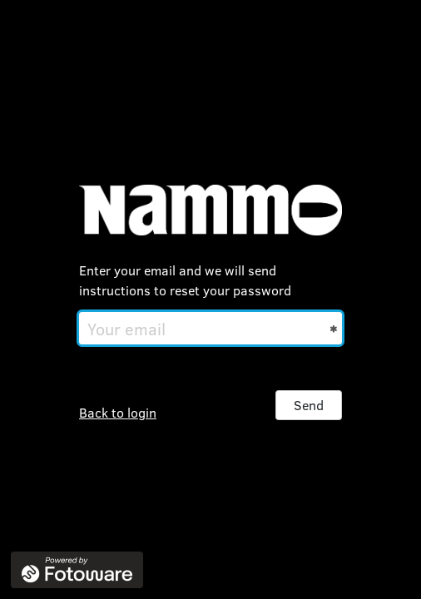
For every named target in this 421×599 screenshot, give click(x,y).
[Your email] (210, 328)
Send (309, 404)
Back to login (117, 412)
